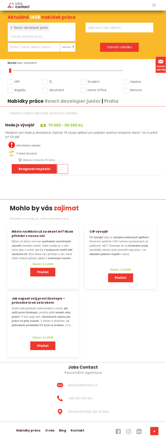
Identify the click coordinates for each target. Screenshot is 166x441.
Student (94, 81)
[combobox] (41, 32)
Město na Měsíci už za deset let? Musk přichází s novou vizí (42, 233)
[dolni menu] (154, 431)
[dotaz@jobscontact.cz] (83, 385)
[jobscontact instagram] (128, 431)
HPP (17, 81)
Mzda (12, 63)
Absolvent (56, 90)
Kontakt (77, 430)
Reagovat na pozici (34, 169)
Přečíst (43, 272)
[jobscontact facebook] (118, 431)
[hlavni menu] (154, 5)
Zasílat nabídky (161, 64)
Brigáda (20, 90)
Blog (62, 430)
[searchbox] (39, 36)
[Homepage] (18, 5)
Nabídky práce (28, 430)
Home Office (97, 90)
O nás (49, 430)
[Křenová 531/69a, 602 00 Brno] (83, 412)
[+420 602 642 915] (83, 398)
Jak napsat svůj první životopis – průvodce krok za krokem (38, 300)
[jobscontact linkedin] (139, 431)
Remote (136, 90)
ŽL (50, 81)
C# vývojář (98, 231)
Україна (135, 81)
